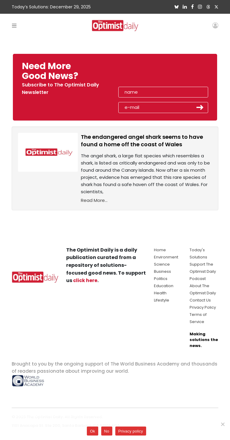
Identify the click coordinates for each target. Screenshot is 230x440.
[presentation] (153, 73)
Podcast (198, 278)
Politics (160, 278)
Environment (166, 257)
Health (160, 293)
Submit (200, 107)
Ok (92, 431)
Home (160, 250)
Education (163, 286)
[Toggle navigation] (14, 25)
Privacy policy (130, 431)
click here (85, 280)
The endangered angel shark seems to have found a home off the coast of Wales (142, 140)
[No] (223, 424)
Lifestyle (161, 300)
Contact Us (200, 300)
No (106, 431)
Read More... (94, 200)
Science (162, 264)
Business (162, 271)
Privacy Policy (203, 307)
